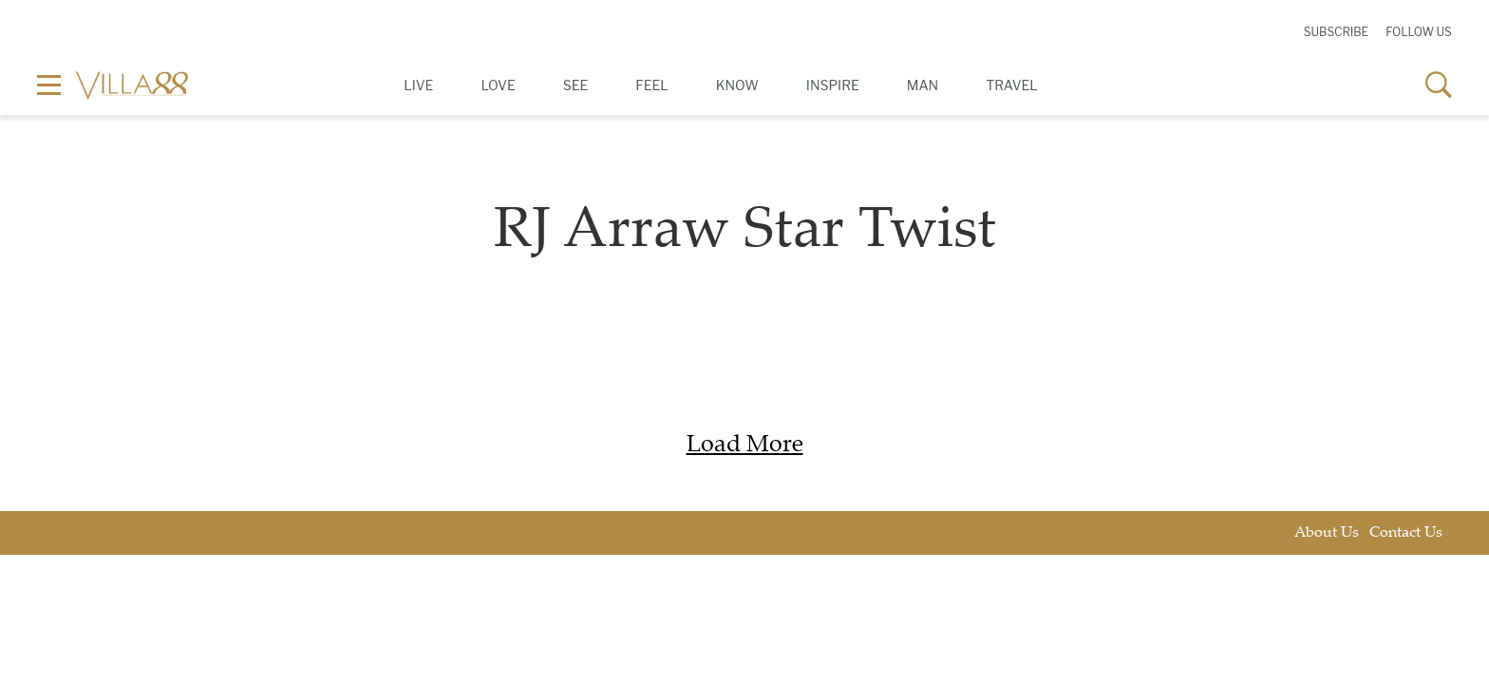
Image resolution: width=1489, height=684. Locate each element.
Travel (1012, 85)
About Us (1326, 533)
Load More (745, 446)
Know (737, 85)
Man (922, 85)
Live (418, 85)
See (576, 85)
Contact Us (1405, 533)
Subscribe (1336, 32)
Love (498, 85)
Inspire (832, 85)
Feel (651, 85)
